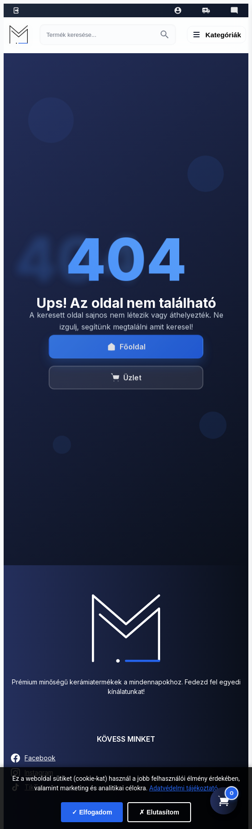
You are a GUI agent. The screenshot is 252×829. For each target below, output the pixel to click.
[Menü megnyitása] (217, 34)
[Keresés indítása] (164, 34)
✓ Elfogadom (92, 812)
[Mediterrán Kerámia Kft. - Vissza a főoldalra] (21, 35)
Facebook (33, 758)
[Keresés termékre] (99, 35)
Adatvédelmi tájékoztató (183, 788)
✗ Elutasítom (159, 812)
